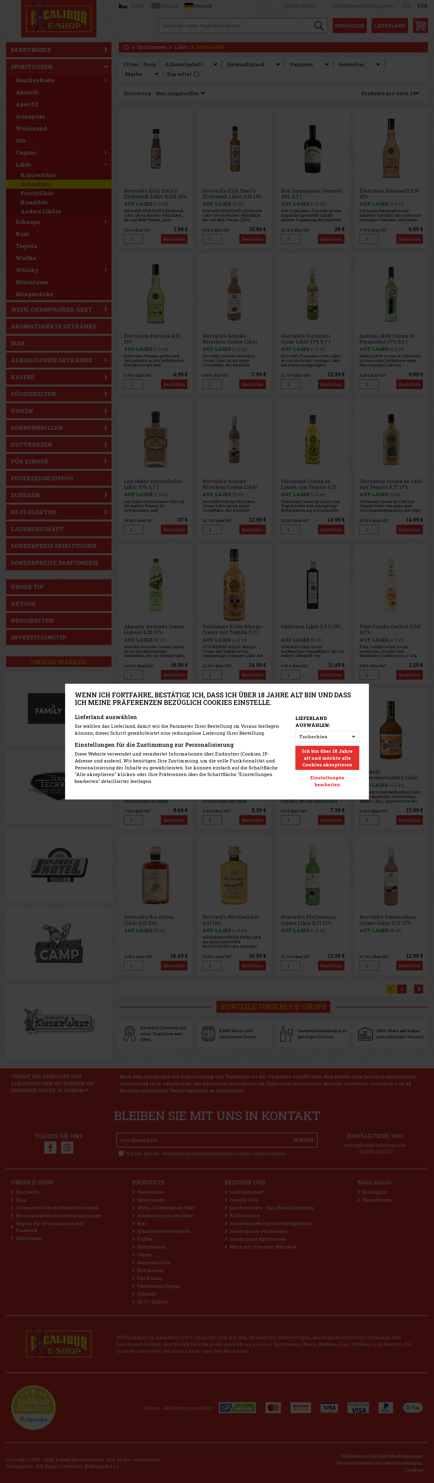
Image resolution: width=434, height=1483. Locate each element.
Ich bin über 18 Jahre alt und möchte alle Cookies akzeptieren (327, 758)
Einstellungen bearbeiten (327, 780)
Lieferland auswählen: (312, 721)
